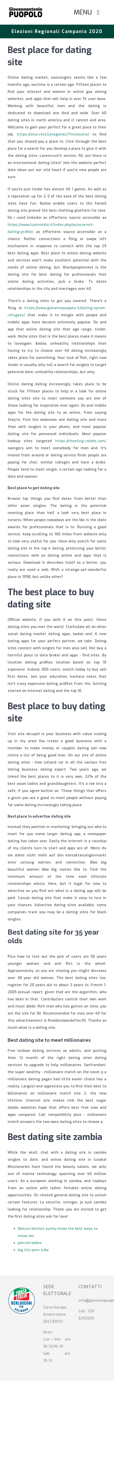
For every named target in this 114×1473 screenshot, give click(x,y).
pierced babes (30, 1242)
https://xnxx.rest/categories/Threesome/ (53, 134)
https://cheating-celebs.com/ (80, 441)
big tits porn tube (33, 1250)
